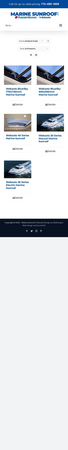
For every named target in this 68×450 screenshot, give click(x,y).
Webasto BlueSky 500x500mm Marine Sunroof (50, 91)
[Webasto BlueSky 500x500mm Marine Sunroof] (50, 75)
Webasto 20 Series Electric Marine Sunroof (17, 185)
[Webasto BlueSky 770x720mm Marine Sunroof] (17, 75)
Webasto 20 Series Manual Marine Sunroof (50, 138)
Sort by (28, 41)
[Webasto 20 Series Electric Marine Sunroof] (17, 169)
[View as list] (36, 55)
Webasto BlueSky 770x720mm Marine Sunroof (17, 91)
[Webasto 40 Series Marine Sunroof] (17, 123)
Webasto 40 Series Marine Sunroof (17, 137)
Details (19, 104)
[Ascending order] (48, 41)
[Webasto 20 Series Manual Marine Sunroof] (50, 123)
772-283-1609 (50, 4)
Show (27, 49)
